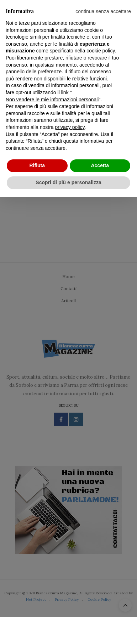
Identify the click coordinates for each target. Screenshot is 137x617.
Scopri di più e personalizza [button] (68, 182)
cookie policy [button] (100, 50)
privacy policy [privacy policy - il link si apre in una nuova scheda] (70, 127)
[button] (103, 11)
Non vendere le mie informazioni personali (52, 99)
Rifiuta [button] (37, 165)
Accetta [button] (100, 165)
